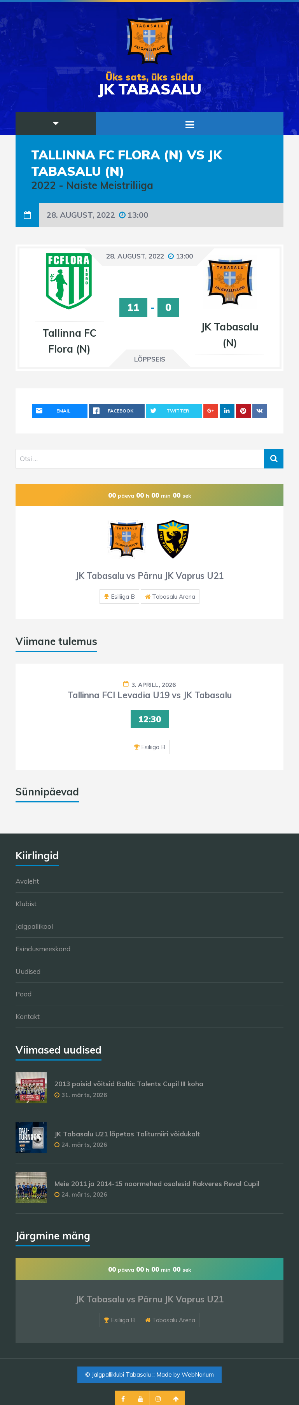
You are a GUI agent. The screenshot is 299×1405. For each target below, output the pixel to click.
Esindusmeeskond (43, 948)
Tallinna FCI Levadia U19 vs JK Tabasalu (150, 695)
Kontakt (28, 1016)
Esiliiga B (123, 596)
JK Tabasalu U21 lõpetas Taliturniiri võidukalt (127, 1134)
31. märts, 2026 (84, 1095)
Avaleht (27, 881)
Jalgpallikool (34, 926)
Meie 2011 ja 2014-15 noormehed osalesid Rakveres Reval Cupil (156, 1184)
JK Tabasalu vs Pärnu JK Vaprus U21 (149, 575)
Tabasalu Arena (173, 596)
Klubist (26, 903)
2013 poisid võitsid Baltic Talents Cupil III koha (128, 1084)
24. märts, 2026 (84, 1144)
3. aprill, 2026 (153, 685)
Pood (23, 994)
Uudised (28, 971)
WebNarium (198, 1374)
